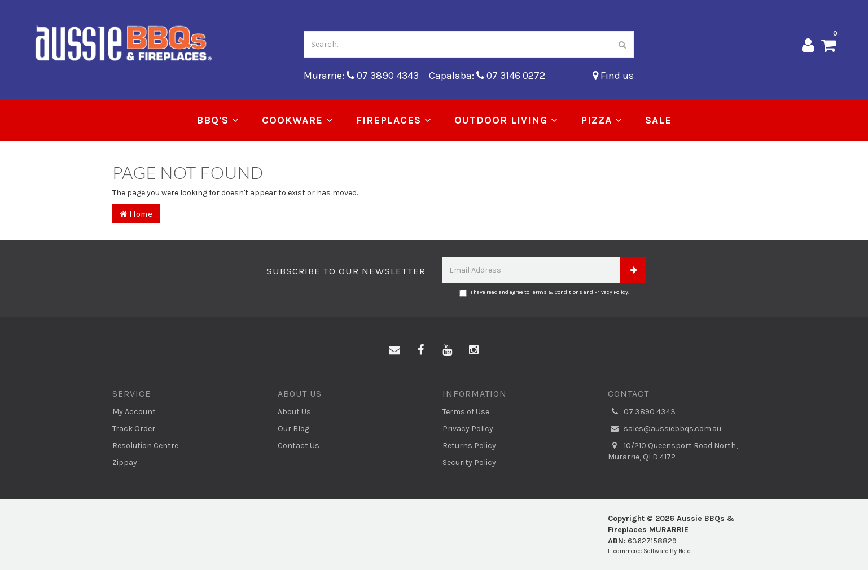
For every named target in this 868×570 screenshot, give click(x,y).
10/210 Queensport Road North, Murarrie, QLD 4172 (673, 451)
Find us (613, 75)
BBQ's (217, 120)
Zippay (124, 462)
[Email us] (394, 350)
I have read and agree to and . (544, 293)
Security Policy (469, 462)
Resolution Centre (145, 445)
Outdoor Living (506, 120)
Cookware (298, 120)
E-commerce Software (638, 551)
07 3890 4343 (642, 412)
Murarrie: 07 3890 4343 (361, 75)
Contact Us (298, 445)
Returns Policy (469, 445)
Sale (658, 120)
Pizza (601, 120)
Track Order (133, 428)
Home (136, 213)
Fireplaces (394, 120)
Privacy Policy (611, 292)
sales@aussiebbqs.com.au (664, 429)
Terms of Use (465, 411)
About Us (294, 411)
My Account (134, 411)
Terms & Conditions (556, 292)
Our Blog (293, 428)
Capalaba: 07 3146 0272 (487, 75)
